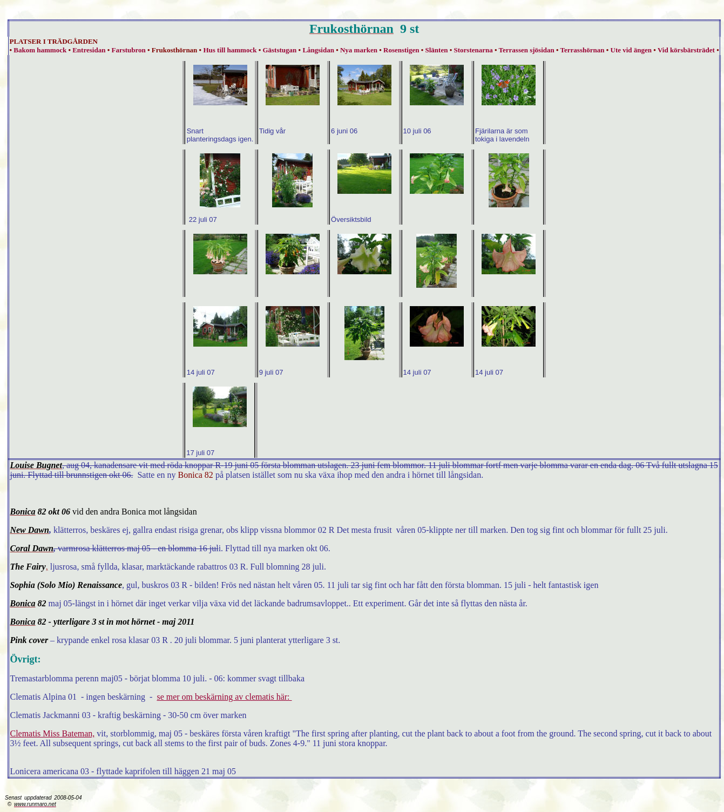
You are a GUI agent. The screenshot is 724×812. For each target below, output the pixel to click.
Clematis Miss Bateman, (52, 733)
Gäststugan (279, 50)
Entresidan (88, 50)
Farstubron (128, 50)
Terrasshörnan (582, 50)
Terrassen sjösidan (526, 50)
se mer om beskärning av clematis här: (224, 696)
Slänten (436, 50)
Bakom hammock (39, 50)
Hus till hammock (229, 50)
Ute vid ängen (631, 50)
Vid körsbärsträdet (686, 50)
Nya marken (358, 50)
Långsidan (318, 50)
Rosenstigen (401, 50)
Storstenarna (473, 50)
